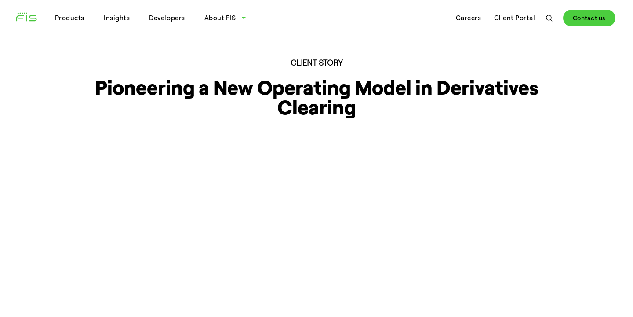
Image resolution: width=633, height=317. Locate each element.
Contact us (589, 18)
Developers (167, 18)
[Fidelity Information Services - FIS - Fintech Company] (29, 18)
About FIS (220, 18)
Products (69, 18)
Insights (117, 18)
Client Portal (514, 18)
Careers (468, 18)
